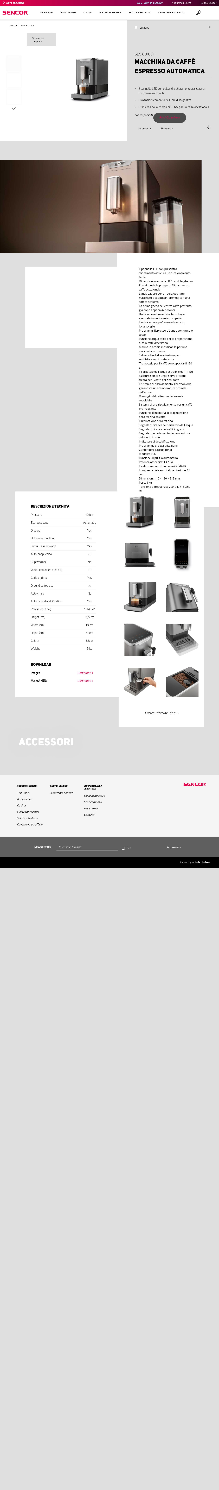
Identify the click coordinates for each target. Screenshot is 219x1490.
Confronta (144, 28)
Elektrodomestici (28, 812)
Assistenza (91, 808)
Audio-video (24, 799)
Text (129, 848)
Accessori (144, 129)
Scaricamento (93, 802)
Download (166, 129)
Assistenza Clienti (182, 3)
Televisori (23, 793)
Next (14, 108)
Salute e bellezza (27, 818)
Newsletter (42, 847)
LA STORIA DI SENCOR (150, 3)
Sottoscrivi (173, 847)
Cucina (21, 805)
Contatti (89, 815)
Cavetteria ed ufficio (30, 824)
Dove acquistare (15, 3)
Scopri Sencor (208, 3)
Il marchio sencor (61, 793)
